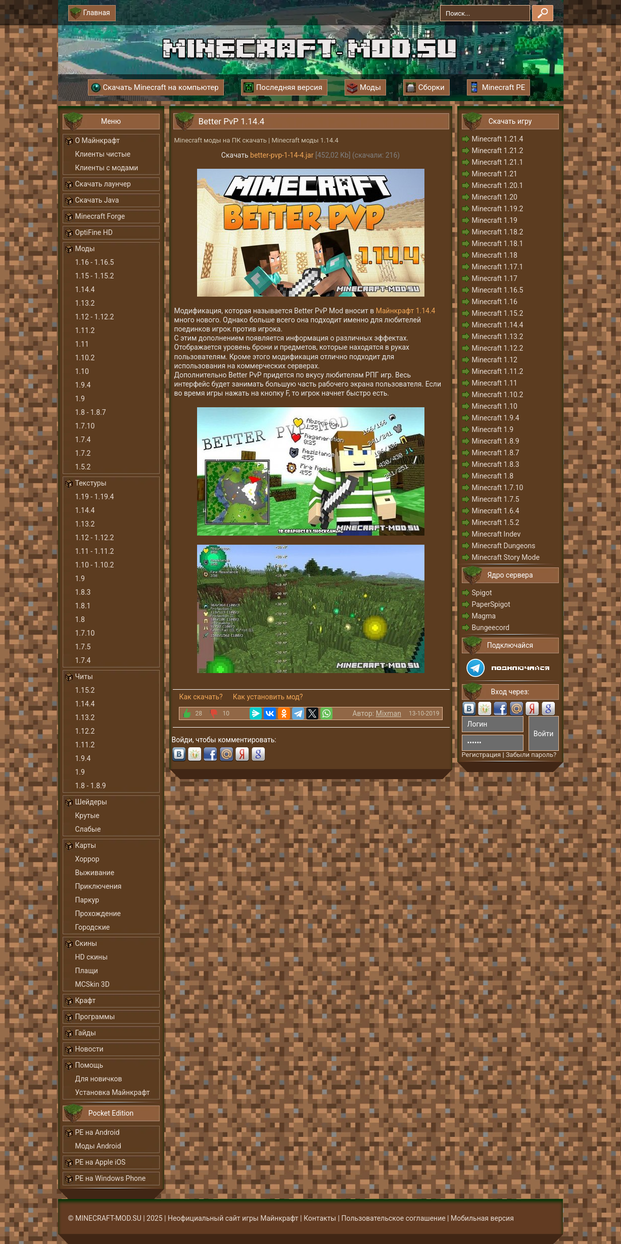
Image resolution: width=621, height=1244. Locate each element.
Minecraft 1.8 (493, 476)
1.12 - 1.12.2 (94, 317)
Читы (84, 677)
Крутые (87, 815)
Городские (92, 927)
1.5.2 (83, 467)
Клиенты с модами (106, 168)
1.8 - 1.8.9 (90, 786)
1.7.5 (83, 647)
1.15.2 (85, 690)
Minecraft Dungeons (504, 546)
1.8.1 (83, 606)
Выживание (95, 873)
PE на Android (97, 1132)
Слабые (88, 829)
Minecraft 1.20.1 (497, 185)
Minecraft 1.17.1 (497, 267)
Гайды (85, 1033)
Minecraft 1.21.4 (497, 139)
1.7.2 (83, 453)
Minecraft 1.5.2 (495, 522)
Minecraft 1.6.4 (495, 511)
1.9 (80, 399)
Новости (89, 1049)
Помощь (89, 1065)
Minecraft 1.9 (493, 429)
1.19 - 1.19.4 (94, 497)
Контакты (320, 1218)
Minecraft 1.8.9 (495, 441)
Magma (484, 616)
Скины (86, 943)
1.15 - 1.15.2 (94, 276)
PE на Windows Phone (110, 1178)
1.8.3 (83, 592)
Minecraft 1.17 (494, 278)
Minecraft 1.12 (494, 360)
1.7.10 (85, 426)
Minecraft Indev (496, 534)
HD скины (91, 957)
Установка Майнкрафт (112, 1092)
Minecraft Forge (100, 216)
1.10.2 (85, 358)
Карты (86, 845)
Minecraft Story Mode (506, 557)
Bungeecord (491, 628)
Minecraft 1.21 (494, 174)
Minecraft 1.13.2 (497, 336)
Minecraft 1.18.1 (497, 244)
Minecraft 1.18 (494, 255)
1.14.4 (85, 289)
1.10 (82, 371)
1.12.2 (85, 731)
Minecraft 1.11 (494, 383)
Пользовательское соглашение (394, 1218)
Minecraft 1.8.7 (495, 453)
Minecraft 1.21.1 (497, 162)
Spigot (482, 593)
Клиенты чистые (103, 154)
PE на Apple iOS (100, 1162)
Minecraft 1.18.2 (497, 232)
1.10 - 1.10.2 (94, 565)
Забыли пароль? (531, 754)
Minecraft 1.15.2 (497, 313)
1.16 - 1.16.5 (94, 262)
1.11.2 (85, 330)
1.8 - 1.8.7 (90, 412)
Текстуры (91, 483)
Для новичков (98, 1079)
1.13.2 (85, 303)
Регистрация (481, 754)
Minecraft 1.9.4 (495, 418)
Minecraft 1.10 (494, 406)
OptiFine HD (94, 232)
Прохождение (98, 914)
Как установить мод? (268, 697)
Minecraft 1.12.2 (497, 348)
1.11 (82, 344)
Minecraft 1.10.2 (497, 395)
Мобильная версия (482, 1218)
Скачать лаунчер (103, 184)
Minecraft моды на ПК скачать (220, 140)
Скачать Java (97, 200)
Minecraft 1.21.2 (497, 151)
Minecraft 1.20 (494, 197)
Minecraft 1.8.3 (495, 464)
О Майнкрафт (97, 140)
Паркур (87, 900)
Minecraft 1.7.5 (495, 499)
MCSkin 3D (92, 984)
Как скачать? (201, 697)
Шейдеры (91, 802)
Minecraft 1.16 (494, 302)
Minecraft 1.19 (494, 220)
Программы (95, 1017)
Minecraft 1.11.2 (497, 371)
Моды (85, 249)
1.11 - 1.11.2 (94, 551)
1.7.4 (83, 440)
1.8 (80, 619)
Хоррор (87, 859)
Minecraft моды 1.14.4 (304, 140)
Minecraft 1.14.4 (497, 325)
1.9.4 (83, 385)
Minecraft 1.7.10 (497, 488)
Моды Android (98, 1146)
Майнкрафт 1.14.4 (406, 311)
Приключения (98, 886)
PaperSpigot (491, 604)
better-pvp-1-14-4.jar (281, 155)
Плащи (86, 971)
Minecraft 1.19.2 (497, 209)
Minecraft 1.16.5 (497, 290)
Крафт (85, 1000)
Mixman (388, 713)
